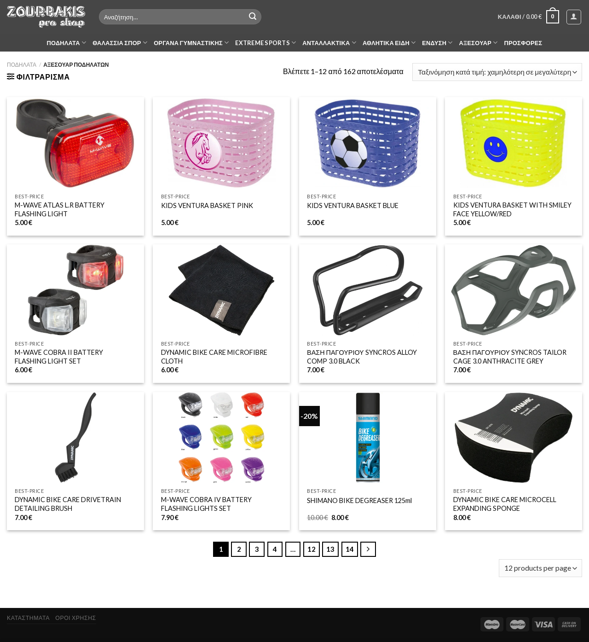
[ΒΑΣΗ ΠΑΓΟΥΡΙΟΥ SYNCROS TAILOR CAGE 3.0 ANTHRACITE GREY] (513, 290)
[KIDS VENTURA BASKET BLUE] (367, 143)
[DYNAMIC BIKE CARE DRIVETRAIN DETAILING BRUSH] (75, 438)
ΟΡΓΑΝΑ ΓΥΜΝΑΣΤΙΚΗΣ (191, 42)
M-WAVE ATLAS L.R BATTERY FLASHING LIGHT (59, 209)
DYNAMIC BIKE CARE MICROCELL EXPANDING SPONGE (504, 504)
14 (350, 549)
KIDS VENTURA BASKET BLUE (352, 205)
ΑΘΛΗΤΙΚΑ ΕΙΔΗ (389, 42)
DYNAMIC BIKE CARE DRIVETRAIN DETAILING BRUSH (68, 504)
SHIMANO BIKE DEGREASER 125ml (359, 500)
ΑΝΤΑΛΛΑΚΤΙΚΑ (329, 42)
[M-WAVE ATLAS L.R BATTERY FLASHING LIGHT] (75, 143)
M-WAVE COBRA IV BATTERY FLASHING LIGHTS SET (206, 504)
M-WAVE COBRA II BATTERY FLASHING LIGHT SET (59, 356)
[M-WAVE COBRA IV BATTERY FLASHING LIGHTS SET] (221, 438)
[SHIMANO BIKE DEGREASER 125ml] (367, 438)
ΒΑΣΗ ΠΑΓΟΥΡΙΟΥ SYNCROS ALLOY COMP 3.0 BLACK (362, 356)
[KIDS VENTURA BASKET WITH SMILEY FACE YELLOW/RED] (513, 143)
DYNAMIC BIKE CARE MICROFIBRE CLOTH (214, 356)
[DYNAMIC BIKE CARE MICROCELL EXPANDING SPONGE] (513, 438)
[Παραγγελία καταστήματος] (497, 72)
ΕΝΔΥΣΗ (437, 42)
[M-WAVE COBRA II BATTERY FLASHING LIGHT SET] (75, 290)
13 (330, 549)
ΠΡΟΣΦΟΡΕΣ (523, 42)
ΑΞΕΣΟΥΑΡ (478, 42)
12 (311, 549)
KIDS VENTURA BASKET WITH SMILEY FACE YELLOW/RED (512, 209)
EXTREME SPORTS (265, 42)
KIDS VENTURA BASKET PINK (207, 205)
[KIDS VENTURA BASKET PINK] (221, 143)
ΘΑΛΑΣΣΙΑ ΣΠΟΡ (119, 42)
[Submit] (252, 17)
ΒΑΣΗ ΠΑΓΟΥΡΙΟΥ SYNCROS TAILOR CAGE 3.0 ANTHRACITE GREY (510, 356)
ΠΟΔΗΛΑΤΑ (67, 42)
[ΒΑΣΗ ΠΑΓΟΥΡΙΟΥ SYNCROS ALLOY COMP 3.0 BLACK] (367, 290)
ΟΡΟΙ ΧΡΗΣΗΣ (75, 617)
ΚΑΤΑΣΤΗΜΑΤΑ (28, 617)
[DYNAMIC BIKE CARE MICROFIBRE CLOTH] (221, 290)
